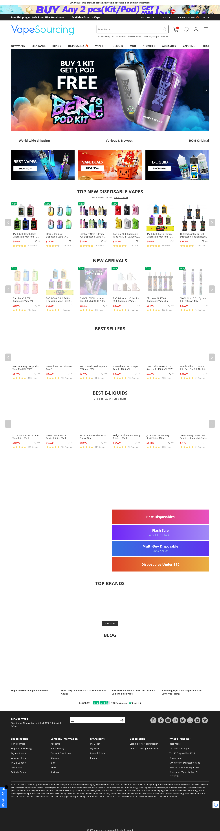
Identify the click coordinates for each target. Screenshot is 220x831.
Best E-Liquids (110, 393)
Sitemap (55, 758)
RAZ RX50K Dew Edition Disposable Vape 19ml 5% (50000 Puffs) (26, 236)
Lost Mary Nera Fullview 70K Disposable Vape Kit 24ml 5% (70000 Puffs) (92, 236)
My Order (95, 743)
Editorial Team (18, 772)
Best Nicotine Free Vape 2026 (184, 767)
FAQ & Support (18, 762)
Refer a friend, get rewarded (144, 748)
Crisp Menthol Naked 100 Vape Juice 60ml (25, 436)
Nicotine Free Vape (179, 748)
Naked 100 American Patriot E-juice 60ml (56, 436)
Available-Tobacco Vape (86, 17)
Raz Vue (164, 36)
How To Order (18, 743)
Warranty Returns (20, 758)
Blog (206, 17)
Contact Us (16, 767)
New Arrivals (110, 260)
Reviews (55, 772)
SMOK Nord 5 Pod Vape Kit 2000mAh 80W (93, 367)
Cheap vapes (176, 758)
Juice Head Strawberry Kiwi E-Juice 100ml (158, 436)
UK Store (166, 17)
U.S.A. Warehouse (188, 17)
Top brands (110, 583)
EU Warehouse (149, 17)
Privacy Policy (57, 748)
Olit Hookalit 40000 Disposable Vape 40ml (158, 299)
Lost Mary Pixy (103, 36)
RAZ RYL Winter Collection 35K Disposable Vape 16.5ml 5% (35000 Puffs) (126, 301)
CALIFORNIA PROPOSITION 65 (128, 784)
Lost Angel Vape (151, 36)
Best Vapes (175, 743)
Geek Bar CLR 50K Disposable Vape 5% (23, 299)
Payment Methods (20, 753)
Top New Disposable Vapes (110, 191)
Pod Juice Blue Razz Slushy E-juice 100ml (126, 436)
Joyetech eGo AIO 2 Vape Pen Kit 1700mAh (125, 367)
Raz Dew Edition (135, 36)
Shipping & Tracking (21, 748)
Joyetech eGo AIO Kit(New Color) (59, 367)
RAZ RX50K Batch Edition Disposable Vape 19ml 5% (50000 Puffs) (160, 236)
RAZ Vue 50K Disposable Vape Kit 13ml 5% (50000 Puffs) (125, 236)
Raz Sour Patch (119, 36)
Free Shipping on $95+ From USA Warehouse (37, 17)
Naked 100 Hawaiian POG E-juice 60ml (93, 436)
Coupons (94, 758)
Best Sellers (110, 328)
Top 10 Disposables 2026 (182, 753)
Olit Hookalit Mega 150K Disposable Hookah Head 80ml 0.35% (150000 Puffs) (193, 236)
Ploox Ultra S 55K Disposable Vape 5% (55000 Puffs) (56, 236)
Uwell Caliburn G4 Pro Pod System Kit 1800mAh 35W (160, 367)
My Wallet (95, 748)
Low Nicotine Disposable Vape (184, 762)
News (53, 767)
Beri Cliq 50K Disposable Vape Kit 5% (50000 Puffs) (92, 299)
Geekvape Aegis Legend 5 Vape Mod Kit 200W (25, 367)
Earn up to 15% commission (144, 743)
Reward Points (97, 753)
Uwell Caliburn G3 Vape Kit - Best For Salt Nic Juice (193, 367)
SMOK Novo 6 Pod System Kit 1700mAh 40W (193, 299)
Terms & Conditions (61, 753)
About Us (55, 743)
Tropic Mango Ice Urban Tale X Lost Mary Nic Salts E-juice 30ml (193, 438)
